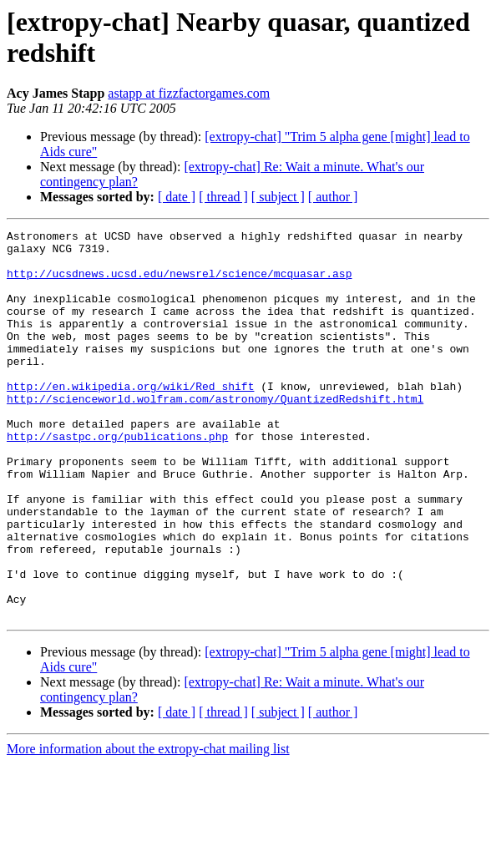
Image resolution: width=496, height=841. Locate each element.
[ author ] (333, 197)
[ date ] (176, 197)
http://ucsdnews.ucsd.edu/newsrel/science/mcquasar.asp (179, 283)
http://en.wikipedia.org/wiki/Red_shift (130, 418)
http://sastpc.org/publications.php (117, 478)
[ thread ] (223, 197)
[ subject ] (278, 197)
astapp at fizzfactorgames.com (189, 93)
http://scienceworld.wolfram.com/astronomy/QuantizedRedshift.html (215, 433)
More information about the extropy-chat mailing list (148, 826)
